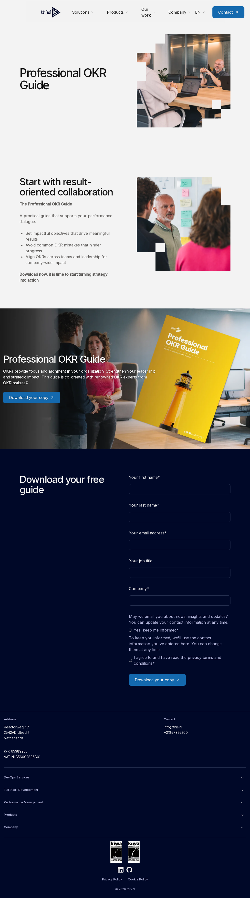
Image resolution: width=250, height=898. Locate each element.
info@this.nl (173, 727)
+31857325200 (176, 732)
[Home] (30, 11)
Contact (214, 11)
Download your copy (31, 397)
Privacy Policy (112, 879)
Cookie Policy (138, 879)
